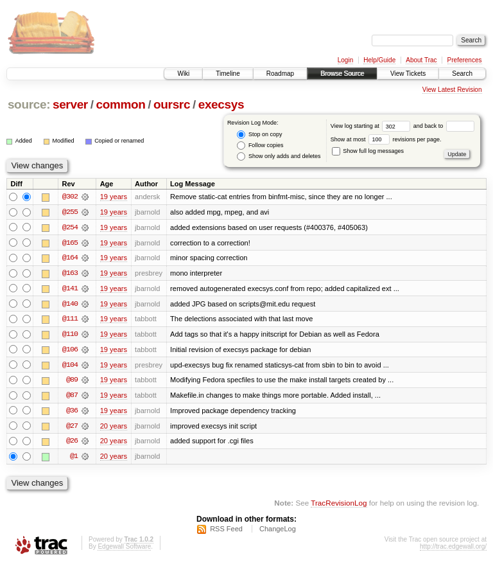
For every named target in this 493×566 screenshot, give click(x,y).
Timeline (227, 73)
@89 (72, 381)
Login (345, 60)
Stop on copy (259, 134)
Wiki (183, 73)
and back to (443, 126)
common (120, 104)
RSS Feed (226, 531)
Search (462, 73)
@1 (74, 459)
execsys (221, 104)
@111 (70, 320)
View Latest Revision (452, 89)
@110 (70, 335)
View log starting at (372, 126)
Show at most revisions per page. (386, 139)
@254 (70, 227)
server (70, 104)
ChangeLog (277, 531)
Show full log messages (368, 151)
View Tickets (408, 73)
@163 (70, 274)
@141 (70, 289)
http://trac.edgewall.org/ (453, 549)
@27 (72, 428)
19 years (113, 196)
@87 (72, 397)
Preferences (464, 60)
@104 (70, 366)
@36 (72, 412)
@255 (70, 212)
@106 (70, 351)
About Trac (421, 60)
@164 (70, 258)
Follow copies (260, 145)
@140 (70, 304)
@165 (70, 243)
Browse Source (342, 73)
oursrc (171, 104)
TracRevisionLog (339, 505)
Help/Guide (379, 60)
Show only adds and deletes (278, 156)
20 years (113, 428)
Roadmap (280, 73)
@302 (70, 196)
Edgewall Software (124, 549)
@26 (72, 443)
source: (29, 104)
